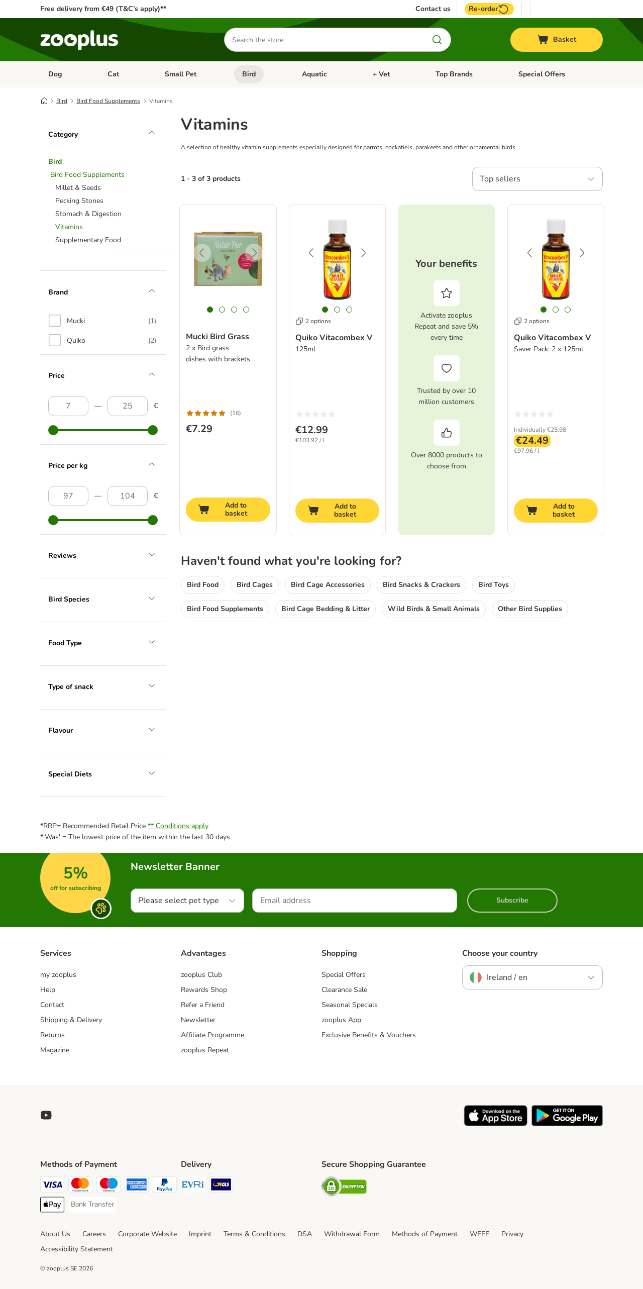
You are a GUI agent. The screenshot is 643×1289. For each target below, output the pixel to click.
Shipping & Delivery (71, 1020)
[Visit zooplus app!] (495, 1124)
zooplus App (341, 1020)
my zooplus (58, 974)
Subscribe (512, 900)
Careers (94, 1234)
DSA (304, 1234)
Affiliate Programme (212, 1035)
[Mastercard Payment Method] (80, 1186)
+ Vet (381, 74)
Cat (113, 74)
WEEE (479, 1234)
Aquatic (314, 74)
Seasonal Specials (350, 1005)
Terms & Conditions (254, 1234)
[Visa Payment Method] (52, 1186)
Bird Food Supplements (108, 101)
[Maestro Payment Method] (108, 1186)
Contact (52, 1005)
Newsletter (198, 1020)
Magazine (54, 1050)
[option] (102, 321)
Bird (249, 74)
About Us (55, 1234)
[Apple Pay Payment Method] (52, 1206)
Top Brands (454, 74)
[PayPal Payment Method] (165, 1186)
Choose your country (500, 953)
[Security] (344, 1188)
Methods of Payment (425, 1234)
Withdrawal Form (352, 1234)
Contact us (433, 9)
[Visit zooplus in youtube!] (46, 1115)
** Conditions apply (178, 826)
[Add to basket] (228, 510)
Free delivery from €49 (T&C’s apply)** (103, 9)
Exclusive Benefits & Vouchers (369, 1035)
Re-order (489, 9)
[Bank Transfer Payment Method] (92, 1204)
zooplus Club (201, 974)
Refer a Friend (203, 1005)
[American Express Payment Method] (137, 1186)
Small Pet (180, 74)
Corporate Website (147, 1234)
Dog (55, 74)
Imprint (200, 1234)
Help (47, 990)
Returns (52, 1035)
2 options (313, 321)
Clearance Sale (344, 990)
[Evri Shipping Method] (193, 1186)
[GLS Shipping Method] (221, 1186)
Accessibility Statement (76, 1249)
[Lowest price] (68, 406)
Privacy (512, 1234)
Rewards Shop (204, 990)
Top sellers (500, 178)
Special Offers (541, 74)
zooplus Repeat (205, 1050)
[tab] (210, 310)
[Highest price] (128, 406)
